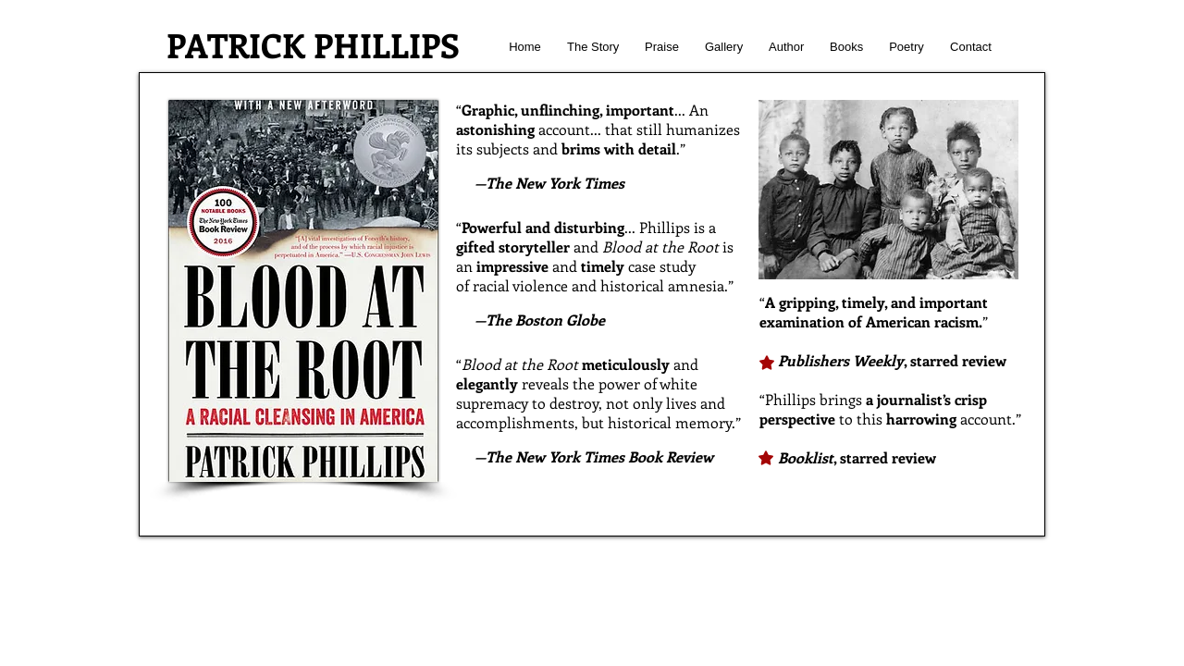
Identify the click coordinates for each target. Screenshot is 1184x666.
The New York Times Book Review (599, 456)
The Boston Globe (545, 319)
